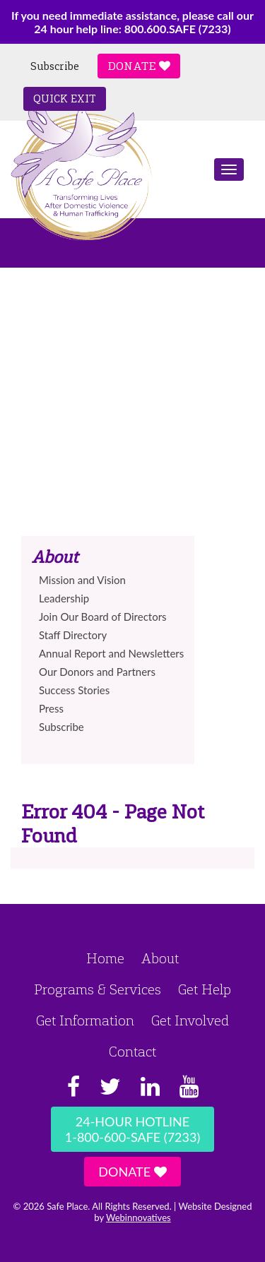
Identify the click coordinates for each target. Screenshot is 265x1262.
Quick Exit (64, 99)
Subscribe (54, 66)
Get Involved (190, 1020)
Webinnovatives (138, 1217)
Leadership (64, 598)
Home (105, 958)
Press (51, 708)
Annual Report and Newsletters (111, 653)
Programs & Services (97, 989)
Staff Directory (73, 635)
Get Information (85, 1020)
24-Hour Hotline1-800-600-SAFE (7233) (132, 1129)
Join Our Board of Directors (103, 616)
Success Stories (74, 690)
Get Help (204, 989)
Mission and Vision (82, 579)
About (160, 958)
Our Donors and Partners (97, 671)
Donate (138, 66)
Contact (132, 1051)
